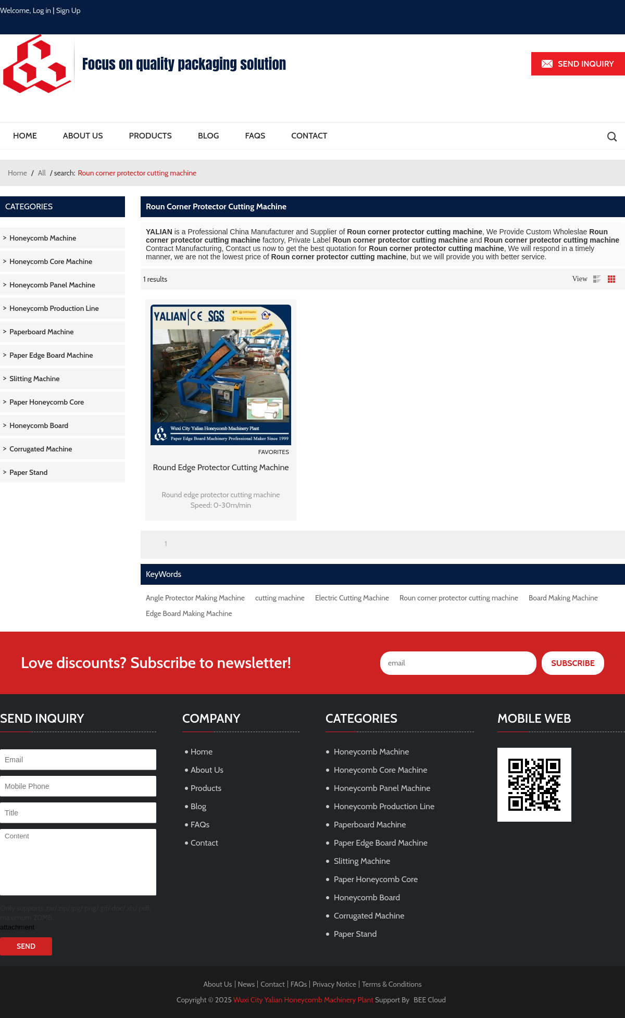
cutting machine (280, 597)
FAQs (255, 136)
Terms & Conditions (392, 984)
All (42, 173)
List (597, 279)
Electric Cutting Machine (352, 597)
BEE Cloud (430, 999)
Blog (208, 136)
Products (150, 136)
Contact (309, 136)
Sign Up (68, 10)
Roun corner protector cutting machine (458, 597)
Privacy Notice (334, 984)
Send (26, 946)
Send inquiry (586, 64)
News (246, 984)
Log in (42, 10)
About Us (83, 136)
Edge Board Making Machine (189, 613)
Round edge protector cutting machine (221, 467)
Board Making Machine (563, 597)
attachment (17, 927)
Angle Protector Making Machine (195, 597)
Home (25, 136)
